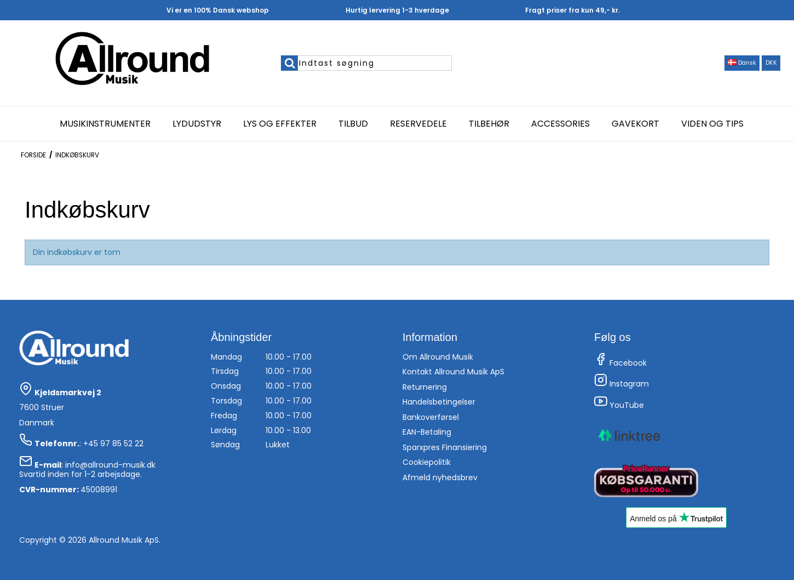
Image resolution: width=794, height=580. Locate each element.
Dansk (742, 63)
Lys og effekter (280, 123)
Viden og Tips (712, 123)
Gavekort (635, 123)
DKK (771, 63)
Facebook (620, 362)
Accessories (560, 123)
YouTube (619, 405)
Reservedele (418, 123)
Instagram (621, 383)
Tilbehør (489, 123)
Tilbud (353, 123)
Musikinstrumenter (105, 123)
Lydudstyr (196, 123)
